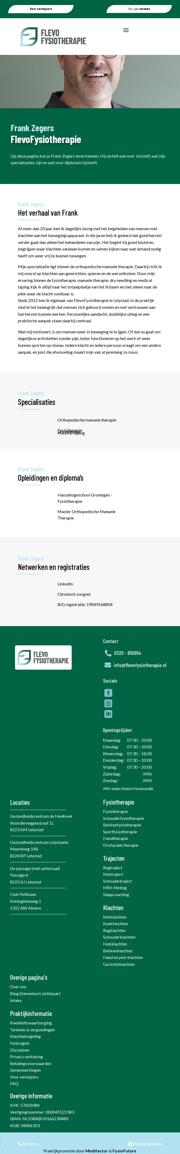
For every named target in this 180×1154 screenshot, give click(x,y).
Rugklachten (114, 942)
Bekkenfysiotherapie (122, 837)
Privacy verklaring (26, 1069)
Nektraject (113, 886)
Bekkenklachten (118, 963)
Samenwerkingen (25, 1082)
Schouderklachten (119, 949)
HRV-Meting (115, 900)
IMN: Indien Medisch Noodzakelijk (128, 801)
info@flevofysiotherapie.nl (140, 677)
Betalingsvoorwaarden (30, 1076)
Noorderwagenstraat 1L (32, 835)
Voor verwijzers (24, 1089)
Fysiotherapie (115, 823)
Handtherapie (115, 850)
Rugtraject (112, 880)
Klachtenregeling (25, 1048)
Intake (16, 1012)
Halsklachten (115, 956)
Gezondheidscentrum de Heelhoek (41, 828)
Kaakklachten (115, 936)
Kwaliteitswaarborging (31, 1035)
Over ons (18, 999)
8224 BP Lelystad (26, 868)
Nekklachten (115, 929)
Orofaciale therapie (120, 857)
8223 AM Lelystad (26, 842)
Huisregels (20, 1055)
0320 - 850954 (127, 666)
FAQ (14, 1096)
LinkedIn (88, 590)
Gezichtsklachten (119, 976)
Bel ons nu (28, 1143)
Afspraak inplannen (145, 1143)
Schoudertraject (117, 893)
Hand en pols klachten (123, 969)
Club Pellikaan (23, 906)
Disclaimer (20, 1062)
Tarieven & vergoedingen (32, 1042)
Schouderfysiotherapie (123, 830)
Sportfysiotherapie (120, 844)
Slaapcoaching (116, 907)
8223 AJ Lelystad (25, 894)
